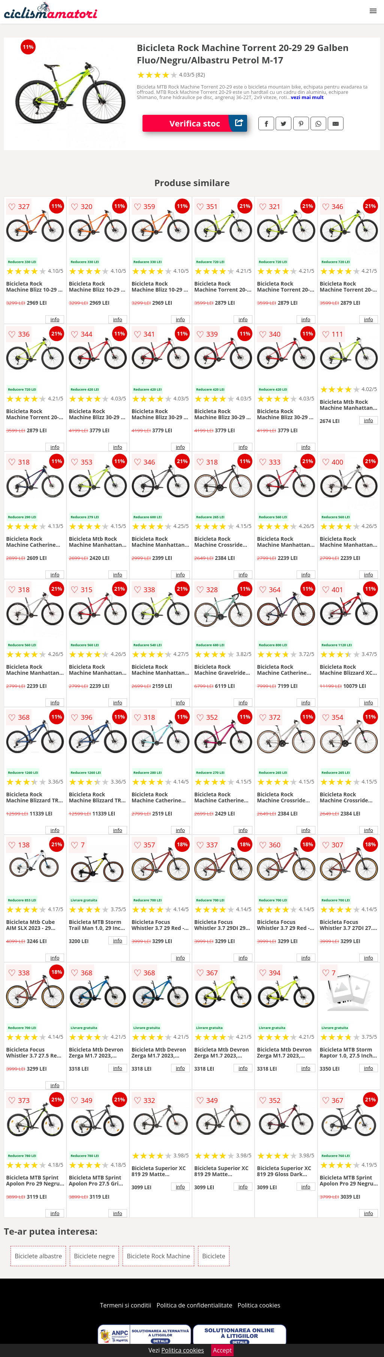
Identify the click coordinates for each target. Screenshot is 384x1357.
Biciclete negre (94, 1256)
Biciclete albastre (38, 1256)
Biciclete (213, 1256)
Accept (222, 1350)
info (54, 319)
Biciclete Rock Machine (158, 1256)
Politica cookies (259, 1305)
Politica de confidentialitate (194, 1305)
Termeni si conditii (126, 1305)
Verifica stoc (208, 123)
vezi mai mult (307, 97)
